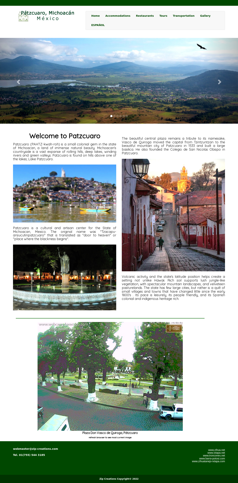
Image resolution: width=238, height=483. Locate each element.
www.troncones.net (214, 455)
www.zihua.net (216, 449)
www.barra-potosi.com (212, 458)
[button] (18, 81)
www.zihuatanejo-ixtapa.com (208, 461)
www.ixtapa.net (216, 452)
